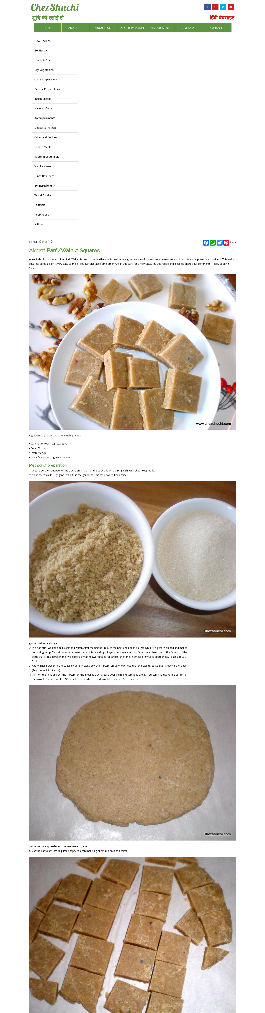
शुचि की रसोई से (47, 17)
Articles (38, 224)
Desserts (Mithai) (44, 127)
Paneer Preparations (46, 89)
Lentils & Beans (43, 60)
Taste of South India (46, 156)
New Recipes (42, 41)
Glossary (188, 27)
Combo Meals (42, 147)
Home (47, 27)
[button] (54, 205)
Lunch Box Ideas (44, 176)
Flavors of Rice (43, 108)
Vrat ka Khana (42, 166)
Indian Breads (42, 98)
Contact (216, 27)
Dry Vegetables (43, 69)
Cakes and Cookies (45, 137)
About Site (75, 27)
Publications (41, 214)
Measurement (160, 27)
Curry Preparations (45, 79)
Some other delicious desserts (100, 951)
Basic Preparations (132, 27)
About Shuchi (104, 27)
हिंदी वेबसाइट (222, 17)
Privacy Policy (152, 1001)
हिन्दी (98, 41)
